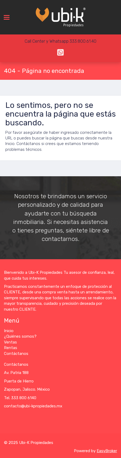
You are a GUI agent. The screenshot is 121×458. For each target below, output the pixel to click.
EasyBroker (107, 450)
